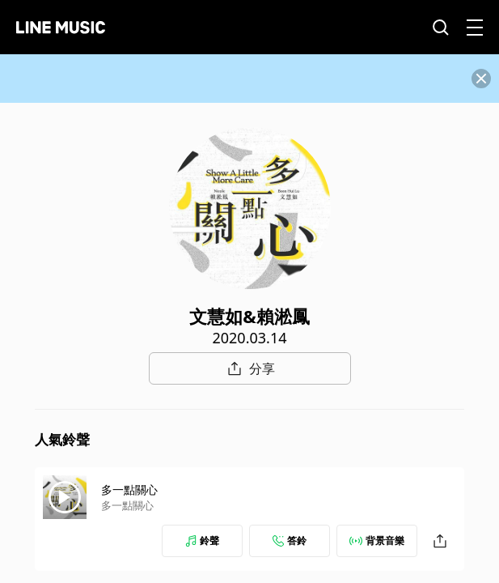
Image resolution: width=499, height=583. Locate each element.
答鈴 (290, 540)
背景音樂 (376, 540)
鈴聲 (202, 540)
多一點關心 (129, 489)
